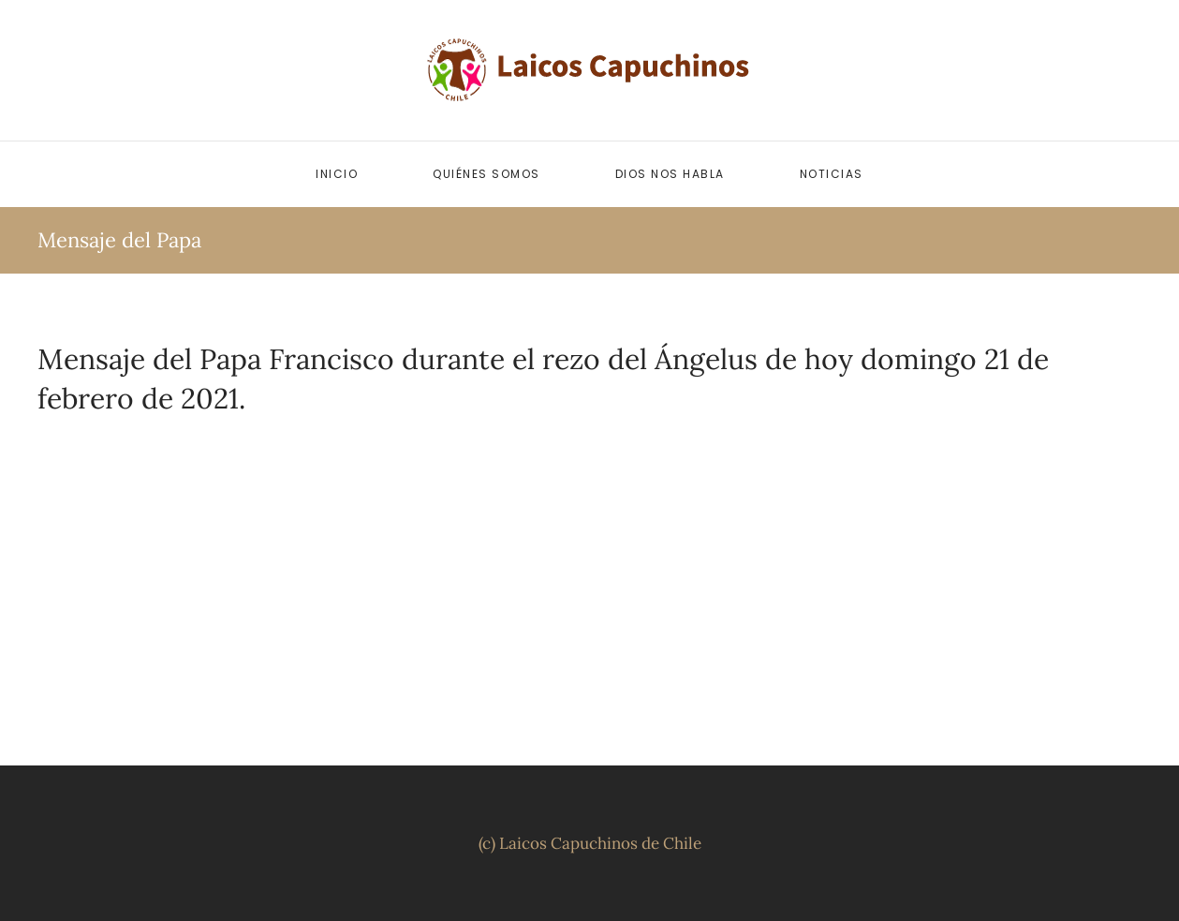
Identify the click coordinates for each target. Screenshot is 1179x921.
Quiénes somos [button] (486, 174)
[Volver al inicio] (590, 70)
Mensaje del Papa (119, 240)
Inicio (337, 174)
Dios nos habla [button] (670, 174)
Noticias (831, 174)
